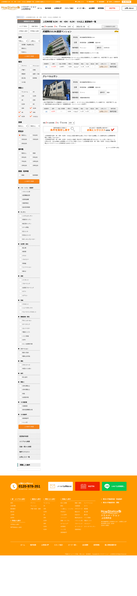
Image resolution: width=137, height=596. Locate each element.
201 (46, 112)
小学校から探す (23, 31)
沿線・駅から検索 (25, 446)
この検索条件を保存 (109, 26)
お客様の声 (58, 8)
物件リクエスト (24, 452)
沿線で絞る (35, 26)
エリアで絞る (23, 26)
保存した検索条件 (113, 2)
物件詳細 (113, 67)
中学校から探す (34, 31)
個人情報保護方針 (111, 545)
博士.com (82, 554)
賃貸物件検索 (23, 436)
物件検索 (48, 8)
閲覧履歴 (90, 2)
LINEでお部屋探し (114, 486)
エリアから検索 (24, 441)
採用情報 (101, 8)
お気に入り (103, 67)
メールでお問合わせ (61, 486)
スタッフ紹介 (69, 8)
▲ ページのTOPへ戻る (112, 149)
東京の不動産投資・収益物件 (111, 499)
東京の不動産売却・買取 (110, 502)
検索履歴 (100, 2)
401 (46, 67)
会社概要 (92, 8)
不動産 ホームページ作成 (71, 554)
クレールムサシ (50, 77)
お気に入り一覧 (24, 457)
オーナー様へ (81, 8)
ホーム (39, 8)
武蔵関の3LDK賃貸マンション (57, 31)
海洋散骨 (88, 554)
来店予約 (87, 486)
